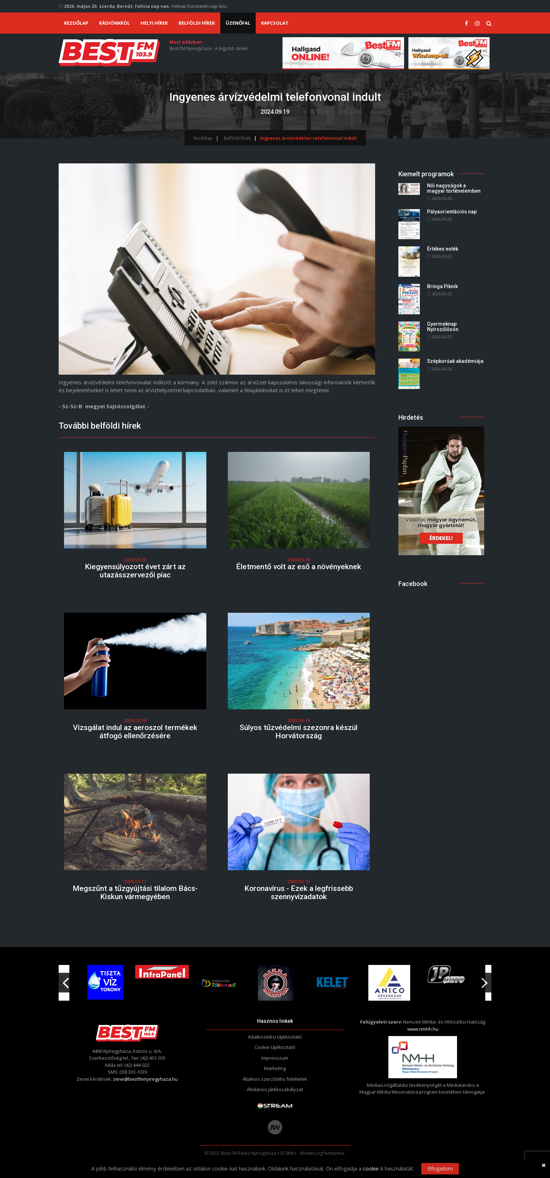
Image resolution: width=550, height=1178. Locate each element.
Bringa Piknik (442, 286)
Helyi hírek (154, 23)
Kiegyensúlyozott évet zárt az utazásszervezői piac (135, 570)
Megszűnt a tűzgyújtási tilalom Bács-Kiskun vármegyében (135, 892)
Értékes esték (442, 249)
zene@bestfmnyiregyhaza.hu (145, 1079)
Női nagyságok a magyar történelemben (454, 188)
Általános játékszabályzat (275, 1089)
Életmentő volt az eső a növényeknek (298, 566)
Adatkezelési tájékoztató (275, 1037)
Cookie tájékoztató (275, 1047)
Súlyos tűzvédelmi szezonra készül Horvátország (299, 731)
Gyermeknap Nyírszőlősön (442, 326)
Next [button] (484, 980)
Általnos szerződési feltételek (274, 1079)
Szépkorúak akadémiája (455, 361)
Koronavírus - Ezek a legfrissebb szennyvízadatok (298, 892)
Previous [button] (65, 980)
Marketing (275, 1068)
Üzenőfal (238, 23)
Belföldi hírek (196, 23)
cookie (371, 1168)
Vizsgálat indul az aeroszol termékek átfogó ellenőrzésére (135, 731)
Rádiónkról (114, 23)
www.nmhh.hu (422, 1029)
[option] (218, 983)
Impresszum (274, 1058)
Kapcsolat (275, 23)
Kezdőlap (76, 23)
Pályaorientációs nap (452, 212)
